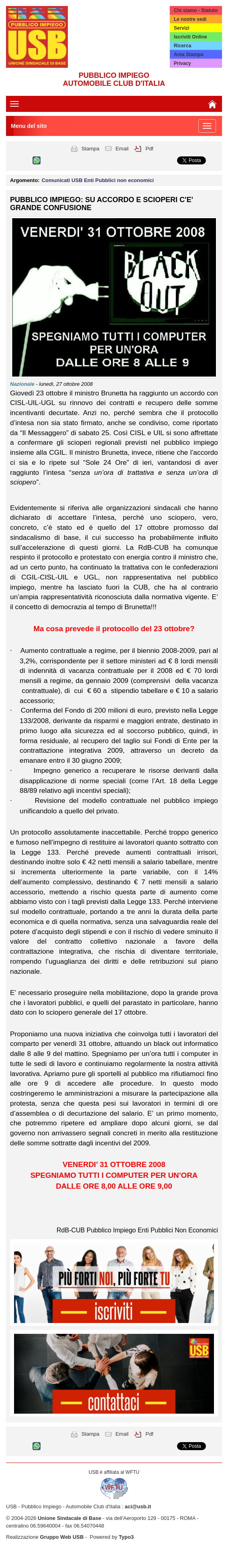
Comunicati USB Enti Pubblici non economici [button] (98, 180)
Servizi (181, 28)
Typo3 (126, 1537)
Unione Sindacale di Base (69, 1518)
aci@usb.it (138, 1506)
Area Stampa (188, 54)
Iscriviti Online (190, 37)
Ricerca (182, 46)
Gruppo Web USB (62, 1537)
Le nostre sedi (190, 19)
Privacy (182, 63)
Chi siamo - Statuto (196, 10)
